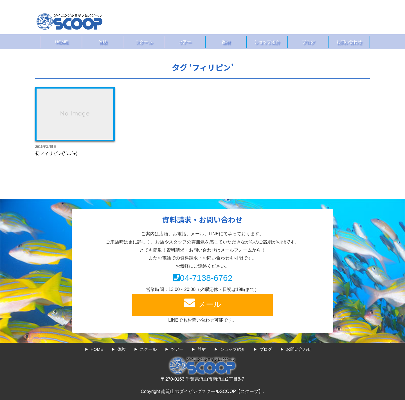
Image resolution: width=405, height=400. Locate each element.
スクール (143, 41)
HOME (61, 41)
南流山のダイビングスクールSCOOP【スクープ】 (212, 391)
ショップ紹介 (267, 41)
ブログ (308, 41)
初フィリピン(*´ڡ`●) (56, 153)
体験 (102, 41)
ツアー (184, 41)
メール (202, 303)
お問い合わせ (349, 41)
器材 (226, 41)
